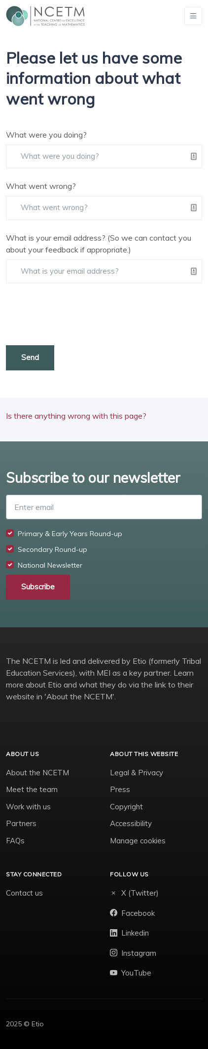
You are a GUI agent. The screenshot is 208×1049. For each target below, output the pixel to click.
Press (120, 789)
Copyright (126, 806)
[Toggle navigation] (193, 16)
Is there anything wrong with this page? (76, 416)
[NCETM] (45, 16)
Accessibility (131, 823)
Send (30, 357)
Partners (21, 823)
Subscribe (38, 586)
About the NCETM (37, 772)
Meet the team (32, 789)
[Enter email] (104, 507)
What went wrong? (41, 186)
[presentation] (81, 314)
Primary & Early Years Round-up (70, 533)
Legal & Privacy (136, 772)
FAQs (15, 840)
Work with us (28, 806)
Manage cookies (138, 840)
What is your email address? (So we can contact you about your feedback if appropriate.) (98, 243)
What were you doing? (46, 135)
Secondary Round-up (52, 549)
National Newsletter (50, 565)
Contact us (24, 893)
